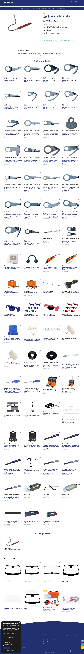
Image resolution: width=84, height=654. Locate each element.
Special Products (51, 8)
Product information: (48, 24)
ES (73, 651)
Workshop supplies (61, 8)
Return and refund (47, 38)
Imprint (44, 645)
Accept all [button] (6, 648)
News (78, 5)
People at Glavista (71, 5)
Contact (45, 643)
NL (79, 652)
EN (72, 651)
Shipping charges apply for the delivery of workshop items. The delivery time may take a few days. (59, 41)
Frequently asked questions (49, 639)
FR (77, 651)
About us (65, 5)
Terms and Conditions (55, 651)
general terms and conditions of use (32, 646)
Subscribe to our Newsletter (12, 636)
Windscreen (20, 8)
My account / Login (47, 637)
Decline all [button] (15, 648)
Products (47, 5)
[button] (11, 650)
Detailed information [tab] (23, 50)
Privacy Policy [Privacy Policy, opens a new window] (5, 634)
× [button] (19, 622)
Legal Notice (45, 651)
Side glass (33, 8)
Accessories (44, 8)
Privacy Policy (46, 652)
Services (53, 5)
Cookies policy (54, 652)
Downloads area (47, 641)
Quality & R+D (58, 5)
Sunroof (38, 8)
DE (75, 651)
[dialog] (11, 637)
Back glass (26, 8)
